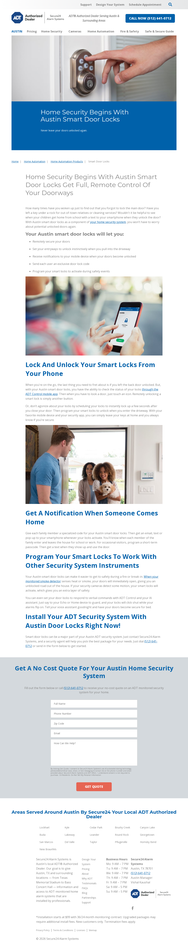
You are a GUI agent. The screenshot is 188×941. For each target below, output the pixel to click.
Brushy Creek (122, 827)
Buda (42, 834)
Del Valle (70, 842)
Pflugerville (121, 842)
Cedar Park (96, 827)
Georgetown (147, 834)
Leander (94, 834)
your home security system (108, 222)
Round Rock (122, 834)
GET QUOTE (94, 786)
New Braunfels (47, 849)
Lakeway (70, 834)
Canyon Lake (147, 827)
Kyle (67, 827)
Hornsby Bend (148, 842)
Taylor (93, 842)
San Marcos (46, 842)
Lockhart (44, 827)
